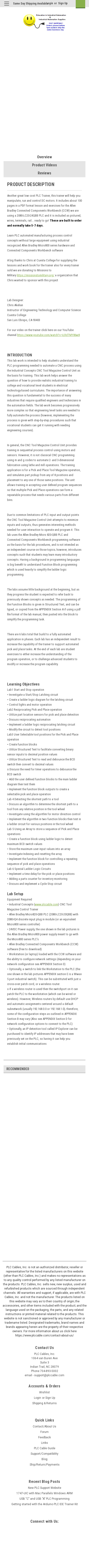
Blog (44, 1459)
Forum (44, 1432)
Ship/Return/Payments (45, 1464)
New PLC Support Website (44, 1488)
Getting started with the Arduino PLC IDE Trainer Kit (44, 1504)
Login (49, 3)
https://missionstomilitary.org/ (35, 275)
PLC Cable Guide (44, 1448)
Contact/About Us (44, 1426)
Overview (44, 157)
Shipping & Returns (44, 1403)
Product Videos (44, 165)
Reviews (44, 173)
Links (44, 1442)
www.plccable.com (46, 904)
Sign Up (63, 3)
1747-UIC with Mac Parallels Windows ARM (44, 1493)
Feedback (44, 1437)
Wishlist (44, 1392)
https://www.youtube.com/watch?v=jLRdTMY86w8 (48, 335)
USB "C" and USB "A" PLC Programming (44, 1498)
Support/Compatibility (44, 1453)
